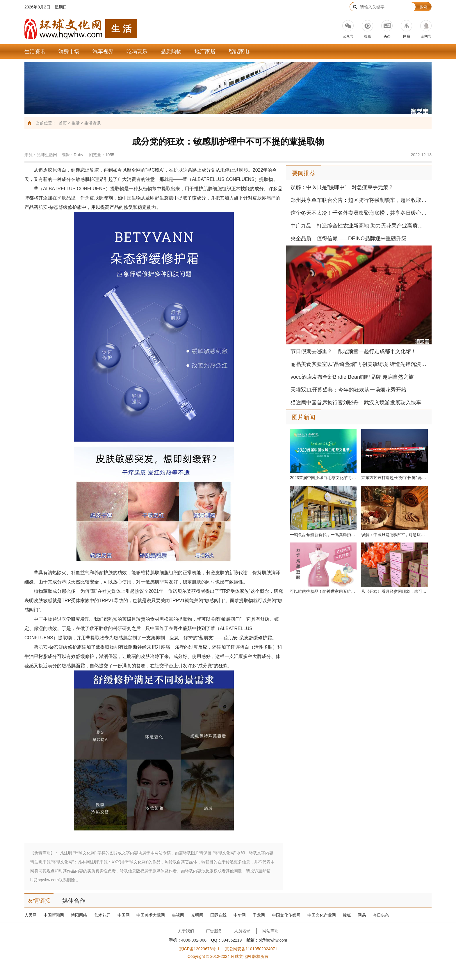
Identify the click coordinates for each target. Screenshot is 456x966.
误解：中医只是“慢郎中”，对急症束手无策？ (342, 187)
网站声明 (270, 930)
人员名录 (242, 930)
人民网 (30, 915)
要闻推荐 (303, 173)
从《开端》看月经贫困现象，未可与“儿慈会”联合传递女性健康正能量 (394, 591)
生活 (76, 123)
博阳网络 (79, 915)
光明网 (197, 915)
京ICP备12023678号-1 (199, 949)
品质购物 (171, 51)
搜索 (423, 7)
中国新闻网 (54, 915)
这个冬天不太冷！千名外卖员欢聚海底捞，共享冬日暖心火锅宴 (359, 213)
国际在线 (218, 915)
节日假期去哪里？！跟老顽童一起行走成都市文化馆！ (353, 351)
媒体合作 (74, 900)
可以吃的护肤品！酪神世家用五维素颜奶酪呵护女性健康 (323, 591)
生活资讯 (34, 51)
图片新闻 (303, 417)
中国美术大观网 (150, 915)
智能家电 (239, 51)
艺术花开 (102, 915)
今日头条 (381, 915)
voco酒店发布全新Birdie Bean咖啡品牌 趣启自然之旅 (352, 377)
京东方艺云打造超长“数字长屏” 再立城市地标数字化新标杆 (394, 477)
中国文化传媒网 (286, 915)
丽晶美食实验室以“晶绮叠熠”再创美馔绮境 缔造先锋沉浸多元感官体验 (359, 364)
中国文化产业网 (321, 915)
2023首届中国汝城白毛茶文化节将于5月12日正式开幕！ (323, 477)
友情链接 (39, 900)
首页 (63, 123)
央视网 (178, 915)
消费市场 (68, 51)
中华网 (240, 915)
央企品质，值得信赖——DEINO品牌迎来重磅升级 (349, 238)
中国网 (123, 915)
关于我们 (186, 930)
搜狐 (347, 915)
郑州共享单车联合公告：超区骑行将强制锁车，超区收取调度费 (359, 200)
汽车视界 (102, 51)
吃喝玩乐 (137, 51)
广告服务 (214, 930)
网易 (362, 915)
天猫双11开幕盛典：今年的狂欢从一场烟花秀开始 (348, 390)
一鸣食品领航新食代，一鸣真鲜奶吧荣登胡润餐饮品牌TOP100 (323, 534)
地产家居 (205, 51)
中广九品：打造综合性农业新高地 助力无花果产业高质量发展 (359, 226)
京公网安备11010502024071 (251, 949)
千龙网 (259, 915)
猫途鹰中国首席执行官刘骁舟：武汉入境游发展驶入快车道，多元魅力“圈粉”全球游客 (359, 402)
